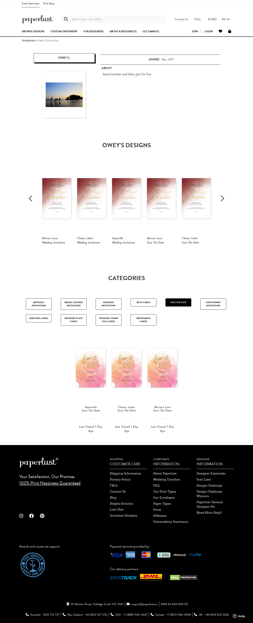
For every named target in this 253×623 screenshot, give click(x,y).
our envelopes (164, 498)
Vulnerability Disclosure (170, 522)
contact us (118, 492)
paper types (162, 504)
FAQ (156, 485)
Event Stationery (30, 3)
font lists (204, 479)
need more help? (209, 513)
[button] (219, 19)
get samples (151, 31)
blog (113, 498)
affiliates (159, 516)
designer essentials (211, 473)
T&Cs (114, 485)
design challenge (209, 485)
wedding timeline (166, 479)
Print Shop (48, 3)
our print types (164, 492)
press (157, 510)
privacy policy (120, 479)
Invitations (28, 40)
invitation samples (123, 515)
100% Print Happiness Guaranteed (50, 483)
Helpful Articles (121, 504)
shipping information (125, 473)
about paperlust (165, 473)
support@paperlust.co (144, 604)
